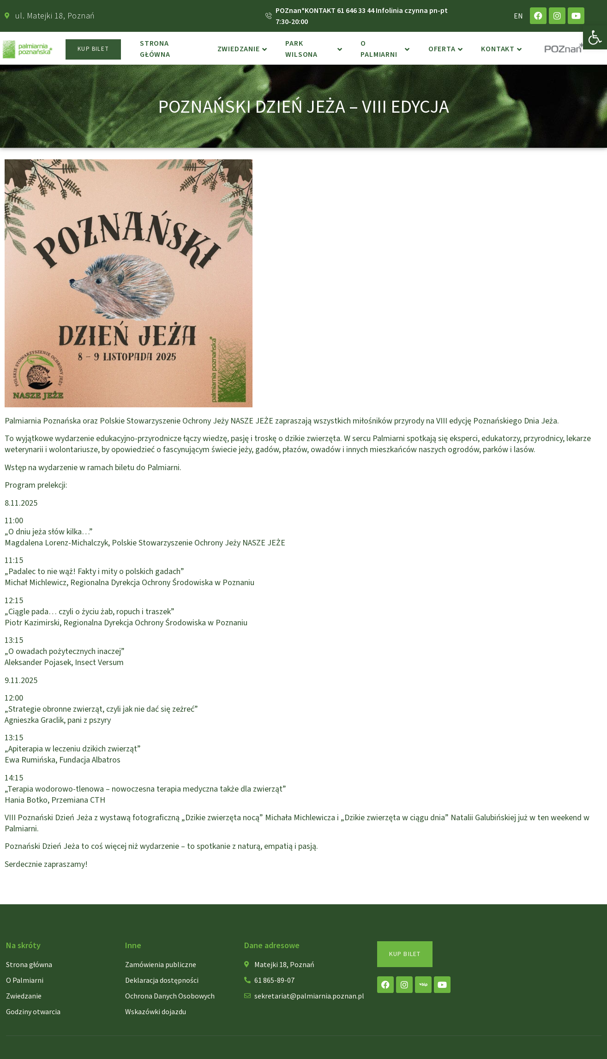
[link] (595, 37)
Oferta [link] (445, 49)
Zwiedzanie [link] (242, 49)
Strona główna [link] (155, 49)
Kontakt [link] (501, 49)
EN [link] (518, 15)
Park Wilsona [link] (314, 49)
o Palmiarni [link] (385, 49)
